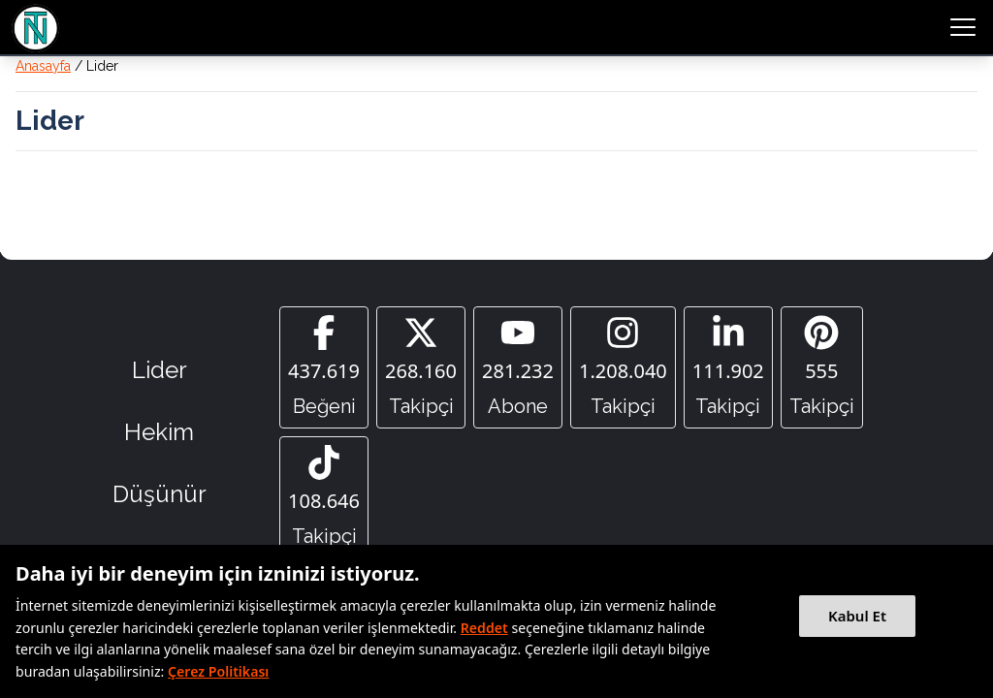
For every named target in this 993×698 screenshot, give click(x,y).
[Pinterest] (822, 367)
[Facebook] (323, 367)
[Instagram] (623, 367)
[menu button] (963, 27)
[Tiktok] (323, 497)
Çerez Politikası (218, 671)
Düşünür (159, 494)
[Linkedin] (728, 367)
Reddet (484, 628)
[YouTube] (517, 367)
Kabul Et (857, 615)
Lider (159, 370)
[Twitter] (420, 367)
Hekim (159, 432)
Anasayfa (43, 66)
